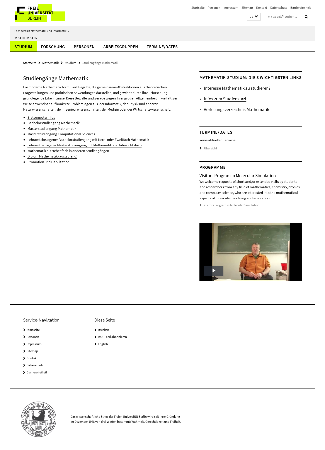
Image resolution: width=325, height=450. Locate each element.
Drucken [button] (103, 330)
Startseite (197, 7)
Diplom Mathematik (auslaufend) (52, 156)
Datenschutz (278, 7)
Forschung (53, 46)
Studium (23, 46)
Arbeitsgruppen (120, 46)
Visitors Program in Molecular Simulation (231, 205)
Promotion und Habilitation (48, 161)
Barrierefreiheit (300, 7)
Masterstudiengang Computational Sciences (61, 134)
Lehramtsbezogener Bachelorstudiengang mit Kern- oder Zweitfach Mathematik (88, 139)
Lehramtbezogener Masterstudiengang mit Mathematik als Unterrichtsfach (84, 145)
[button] (254, 17)
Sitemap (247, 7)
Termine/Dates (162, 46)
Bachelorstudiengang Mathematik (53, 122)
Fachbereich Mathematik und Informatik (41, 30)
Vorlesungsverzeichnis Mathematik (236, 109)
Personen (214, 7)
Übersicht (208, 148)
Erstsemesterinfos (41, 117)
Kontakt (261, 7)
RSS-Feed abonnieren (112, 337)
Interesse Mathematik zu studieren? (237, 88)
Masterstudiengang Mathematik (51, 128)
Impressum (230, 7)
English (103, 344)
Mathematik (25, 37)
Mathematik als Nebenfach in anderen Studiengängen (68, 150)
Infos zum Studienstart (225, 99)
